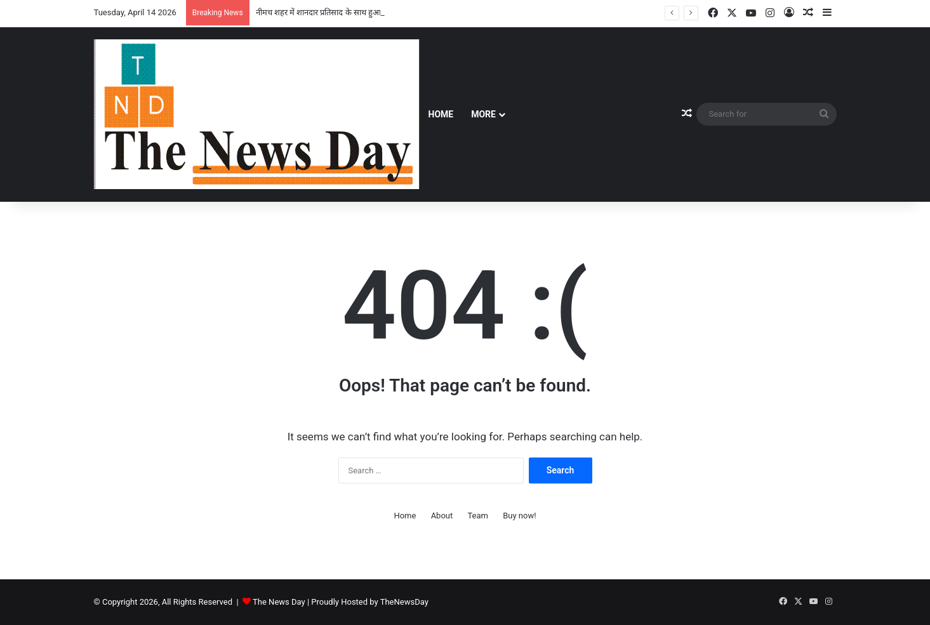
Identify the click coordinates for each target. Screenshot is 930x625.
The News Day (279, 602)
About (442, 515)
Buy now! (519, 515)
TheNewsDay (404, 602)
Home (441, 114)
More (483, 114)
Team (477, 515)
